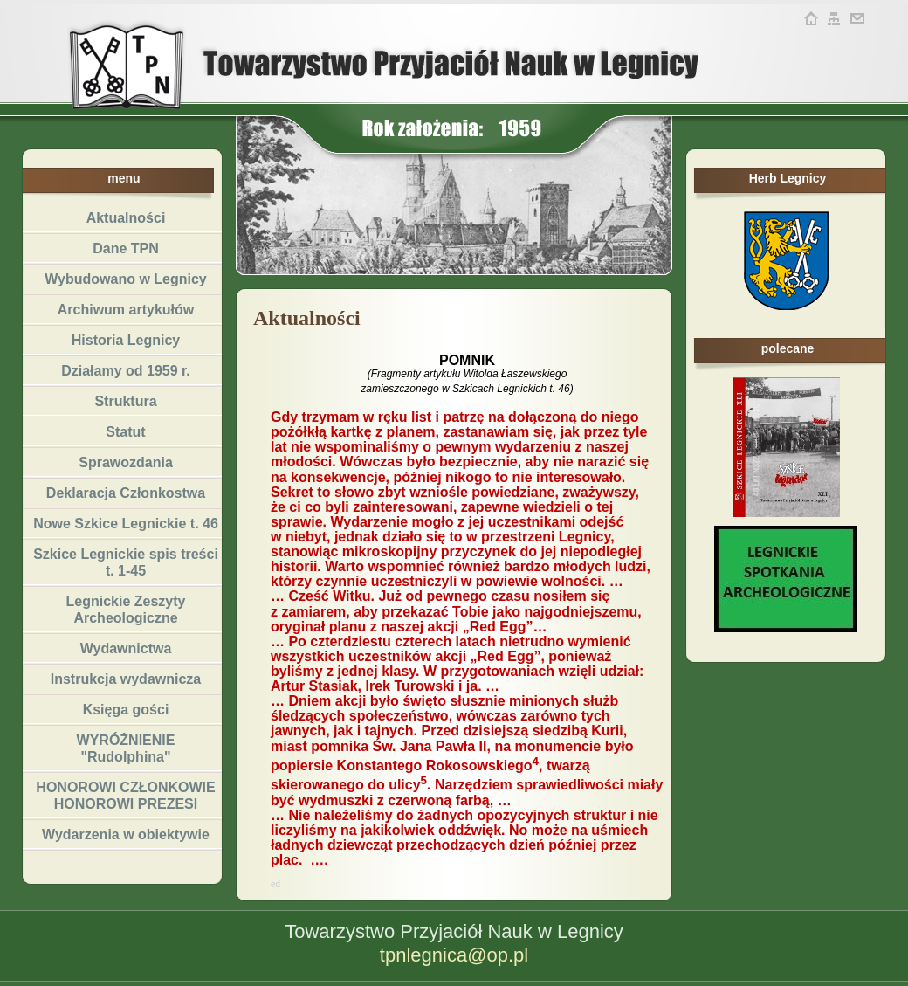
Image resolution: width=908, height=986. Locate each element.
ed (275, 884)
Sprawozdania (126, 462)
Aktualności (126, 217)
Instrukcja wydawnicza (126, 679)
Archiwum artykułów (126, 309)
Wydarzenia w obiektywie (126, 834)
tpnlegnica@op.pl (454, 955)
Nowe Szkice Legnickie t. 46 (125, 523)
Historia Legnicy (126, 340)
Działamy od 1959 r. (125, 370)
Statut (125, 431)
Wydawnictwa (126, 648)
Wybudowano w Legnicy (126, 279)
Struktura (125, 401)
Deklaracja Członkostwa (125, 493)
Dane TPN (126, 248)
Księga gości (126, 709)
